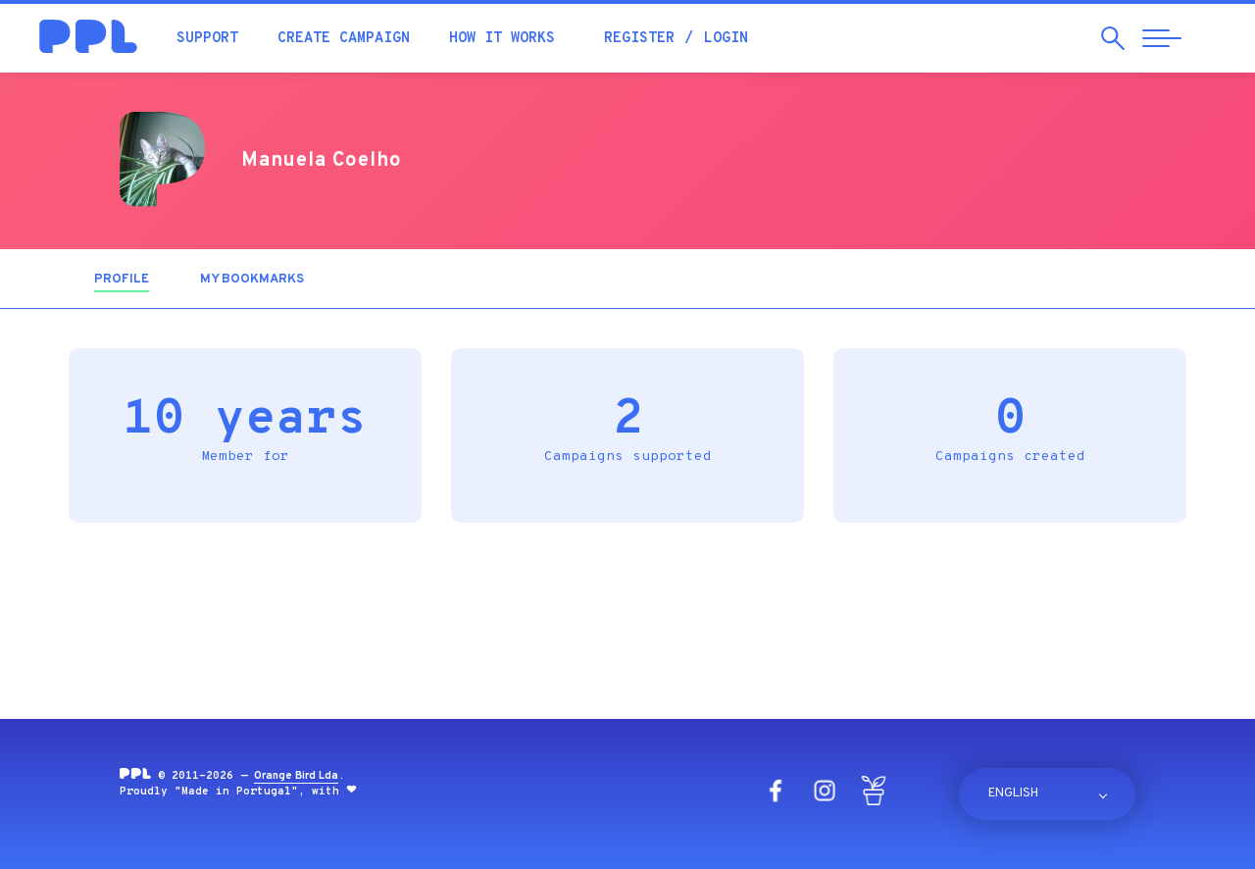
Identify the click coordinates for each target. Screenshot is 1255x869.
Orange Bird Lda (296, 776)
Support (207, 38)
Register (639, 38)
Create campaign (343, 38)
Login (726, 38)
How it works (502, 38)
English (1013, 793)
